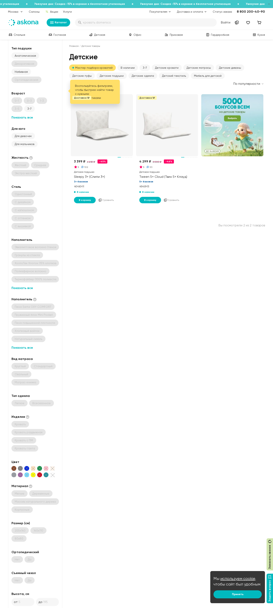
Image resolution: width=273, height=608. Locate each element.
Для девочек (23, 136)
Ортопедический (25, 552)
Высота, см (20, 594)
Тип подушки (21, 48)
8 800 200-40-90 (251, 11)
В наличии (128, 67)
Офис (134, 34)
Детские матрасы (199, 67)
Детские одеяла (143, 75)
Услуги (67, 11)
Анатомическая (25, 55)
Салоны (34, 11)
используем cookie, (238, 578)
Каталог (58, 22)
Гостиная (57, 34)
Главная (74, 46)
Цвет (15, 462)
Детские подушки (112, 75)
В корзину (85, 200)
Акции (51, 11)
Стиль (16, 187)
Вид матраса (22, 359)
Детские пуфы (82, 75)
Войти (225, 22)
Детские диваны (230, 67)
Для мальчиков (24, 144)
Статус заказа (222, 11)
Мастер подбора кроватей (94, 67)
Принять (237, 594)
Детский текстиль (174, 75)
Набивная (21, 71)
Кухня (258, 34)
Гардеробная (217, 34)
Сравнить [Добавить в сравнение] (106, 200)
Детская (96, 34)
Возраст (18, 93)
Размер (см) (20, 523)
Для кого (18, 129)
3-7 (29, 108)
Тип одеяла (20, 396)
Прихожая (173, 34)
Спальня (16, 34)
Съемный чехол (23, 573)
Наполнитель (21, 240)
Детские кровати (167, 67)
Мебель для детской (208, 75)
